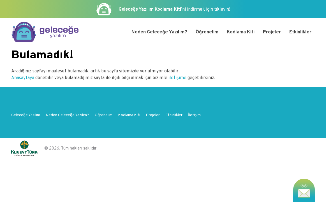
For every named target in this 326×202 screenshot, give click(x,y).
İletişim (194, 115)
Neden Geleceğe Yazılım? (159, 32)
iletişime (177, 78)
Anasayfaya (23, 78)
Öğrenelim (207, 32)
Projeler (272, 32)
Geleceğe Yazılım (25, 115)
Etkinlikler (300, 32)
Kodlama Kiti (241, 32)
